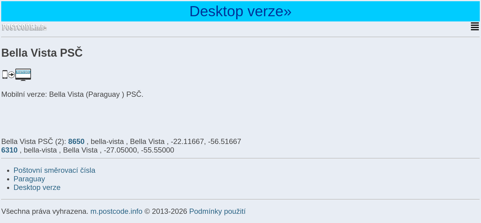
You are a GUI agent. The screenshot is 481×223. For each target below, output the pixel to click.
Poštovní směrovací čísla (54, 170)
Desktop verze (36, 187)
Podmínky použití (217, 211)
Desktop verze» (240, 11)
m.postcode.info (116, 211)
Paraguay (29, 179)
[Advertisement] (50, 117)
